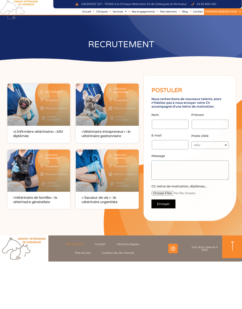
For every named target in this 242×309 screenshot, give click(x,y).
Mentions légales (128, 244)
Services (119, 11)
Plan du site (83, 253)
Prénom (197, 132)
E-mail (156, 153)
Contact (198, 11)
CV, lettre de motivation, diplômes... (179, 204)
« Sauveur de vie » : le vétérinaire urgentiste (99, 200)
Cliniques (102, 11)
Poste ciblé (200, 153)
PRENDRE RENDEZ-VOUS (223, 11)
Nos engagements (143, 11)
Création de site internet (118, 253)
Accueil (86, 11)
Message (158, 173)
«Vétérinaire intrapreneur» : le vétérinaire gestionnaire (105, 134)
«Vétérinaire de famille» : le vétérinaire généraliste (35, 200)
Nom (155, 132)
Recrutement (168, 11)
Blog (185, 11)
